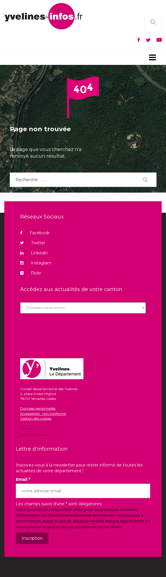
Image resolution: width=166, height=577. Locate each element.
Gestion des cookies (35, 418)
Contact (27, 429)
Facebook (34, 232)
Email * (23, 479)
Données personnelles (38, 408)
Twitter (32, 242)
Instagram (35, 263)
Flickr (30, 273)
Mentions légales (33, 434)
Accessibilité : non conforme (43, 413)
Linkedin (34, 252)
